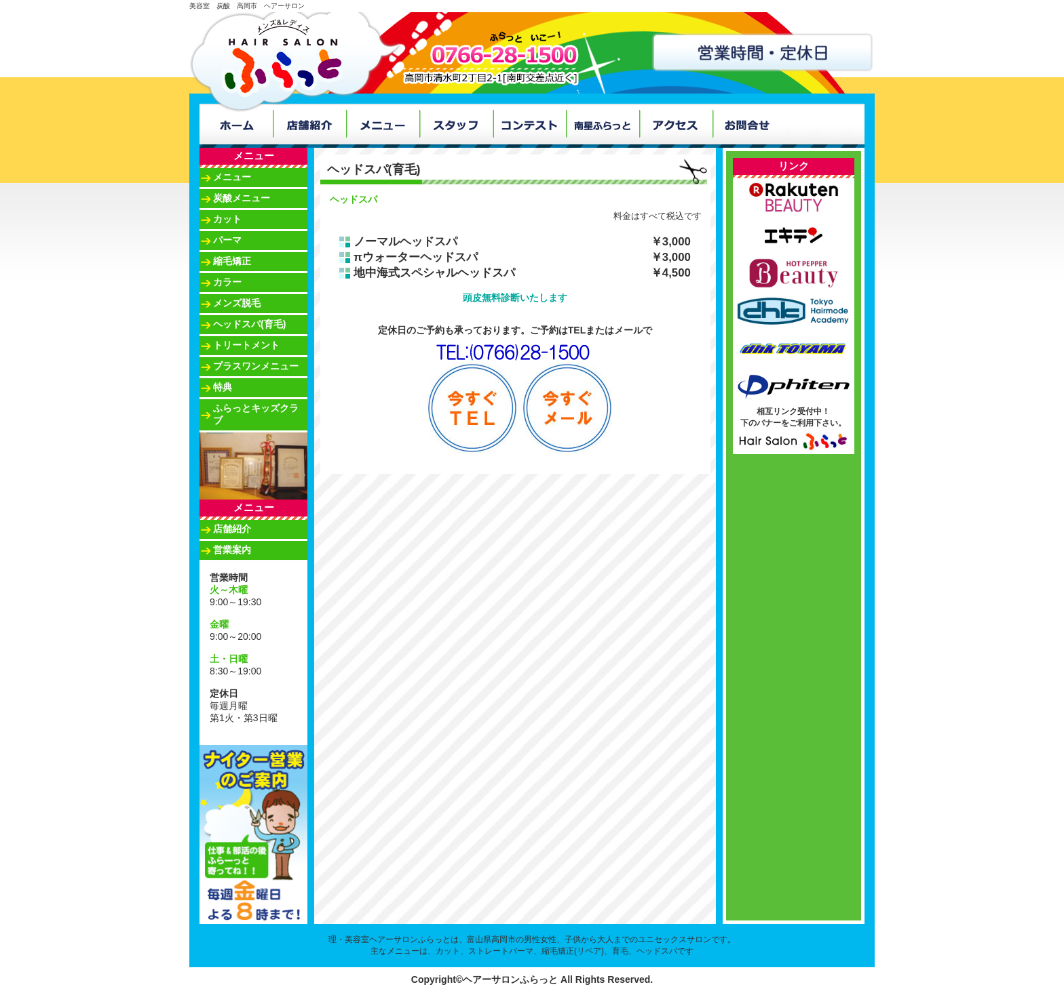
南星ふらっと (602, 124)
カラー (227, 282)
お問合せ (749, 124)
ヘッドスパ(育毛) (249, 324)
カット (227, 219)
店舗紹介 (309, 124)
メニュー (382, 124)
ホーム (236, 124)
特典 (222, 387)
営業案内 (232, 549)
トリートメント (246, 345)
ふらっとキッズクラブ (256, 414)
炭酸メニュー (241, 197)
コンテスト (529, 124)
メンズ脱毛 (237, 303)
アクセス (675, 124)
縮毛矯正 (232, 261)
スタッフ (456, 124)
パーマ (227, 240)
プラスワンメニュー (256, 366)
